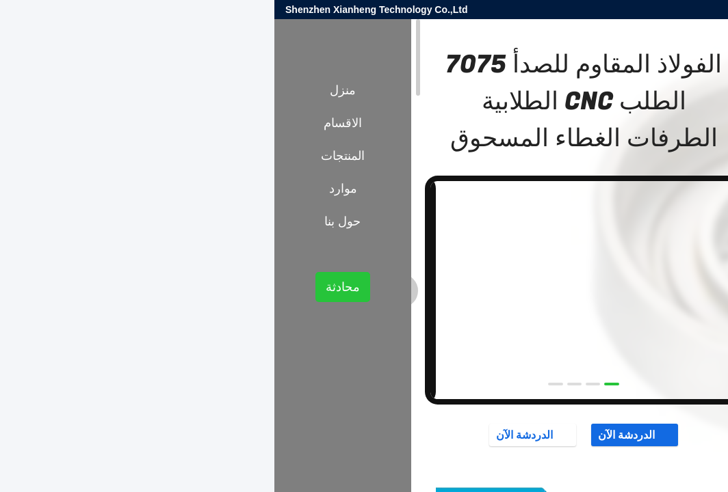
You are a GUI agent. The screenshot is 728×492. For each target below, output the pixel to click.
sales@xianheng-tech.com (551, 9)
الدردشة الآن (360, 434)
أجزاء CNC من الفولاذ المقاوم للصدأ (582, 237)
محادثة (68, 287)
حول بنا (68, 221)
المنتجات (681, 237)
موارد (69, 188)
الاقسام (68, 123)
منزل (68, 90)
